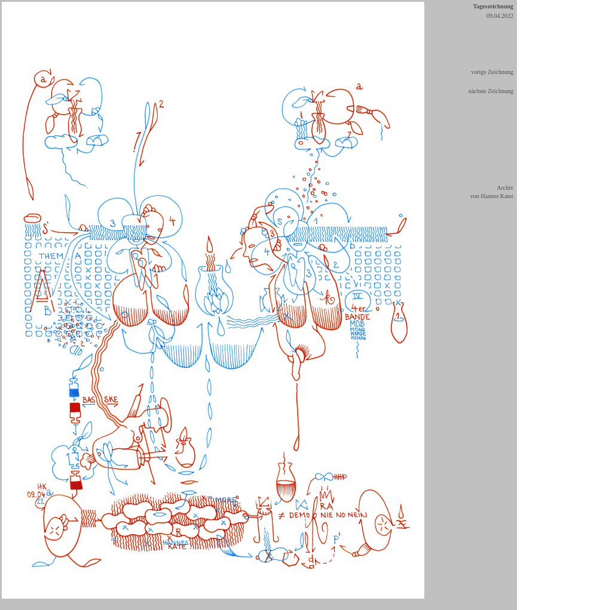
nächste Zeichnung (491, 91)
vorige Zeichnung (492, 72)
